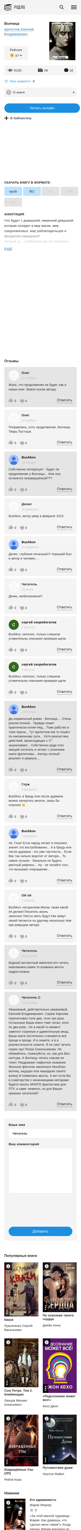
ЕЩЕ (8, 249)
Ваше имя (17, 1125)
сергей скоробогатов (39, 622)
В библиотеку (21, 118)
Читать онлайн (42, 108)
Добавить (41, 1231)
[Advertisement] (40, 270)
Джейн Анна (51, 1325)
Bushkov (29, 457)
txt (13, 202)
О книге (19, 92)
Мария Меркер (40, 1505)
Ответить (64, 400)
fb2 (31, 191)
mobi (69, 191)
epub (13, 191)
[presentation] (34, 1205)
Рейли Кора (12, 1479)
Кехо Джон (50, 1406)
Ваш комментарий (24, 1144)
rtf (50, 191)
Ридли (19, 7)
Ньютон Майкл (53, 1474)
